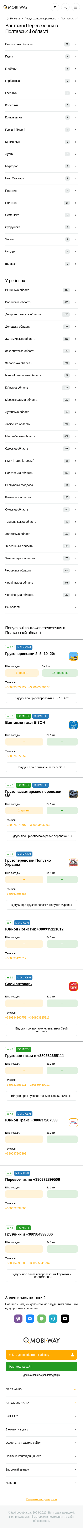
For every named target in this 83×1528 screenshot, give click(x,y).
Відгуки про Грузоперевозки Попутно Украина (41, 905)
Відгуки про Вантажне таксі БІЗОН (42, 767)
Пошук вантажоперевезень (40, 18)
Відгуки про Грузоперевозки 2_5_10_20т (42, 698)
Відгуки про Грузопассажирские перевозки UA (41, 836)
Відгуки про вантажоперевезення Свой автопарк (41, 1030)
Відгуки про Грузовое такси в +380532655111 (41, 1095)
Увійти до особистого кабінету (41, 1354)
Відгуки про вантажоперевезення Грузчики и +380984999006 (41, 1276)
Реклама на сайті (20, 1366)
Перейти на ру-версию (41, 1499)
